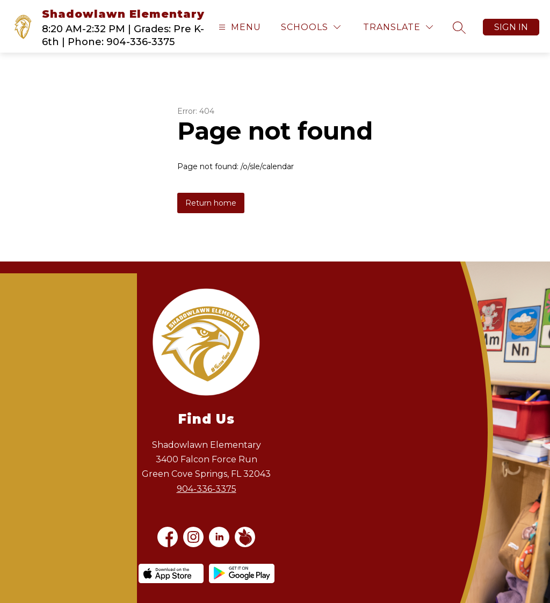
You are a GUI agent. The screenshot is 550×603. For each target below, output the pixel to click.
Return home (210, 203)
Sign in (511, 27)
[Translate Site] (398, 27)
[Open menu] (238, 27)
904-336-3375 (206, 489)
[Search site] (459, 27)
